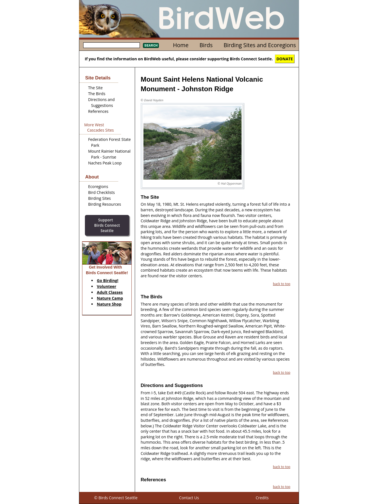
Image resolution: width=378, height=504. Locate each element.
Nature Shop (109, 304)
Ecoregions (98, 186)
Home (180, 45)
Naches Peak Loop (105, 163)
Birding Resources (104, 204)
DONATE (285, 58)
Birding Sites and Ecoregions (260, 45)
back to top (281, 283)
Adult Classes (110, 292)
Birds (206, 45)
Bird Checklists (101, 192)
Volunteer (106, 286)
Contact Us (189, 497)
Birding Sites (99, 198)
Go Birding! (108, 280)
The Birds (96, 93)
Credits (262, 497)
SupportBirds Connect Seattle (107, 225)
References (98, 111)
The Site (95, 87)
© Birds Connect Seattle (116, 497)
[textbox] (111, 45)
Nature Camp (110, 298)
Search (151, 45)
